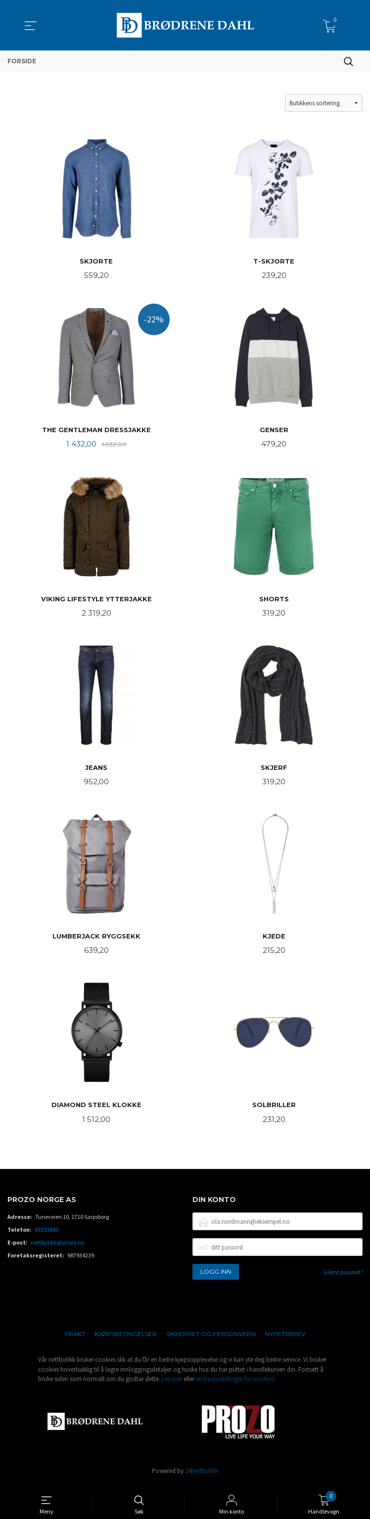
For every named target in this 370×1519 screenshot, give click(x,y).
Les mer (172, 1385)
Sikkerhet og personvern (211, 1339)
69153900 (46, 1235)
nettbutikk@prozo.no (57, 1248)
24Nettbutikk (201, 1476)
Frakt (75, 1339)
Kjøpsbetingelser (125, 1339)
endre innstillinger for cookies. (236, 1385)
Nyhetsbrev (285, 1339)
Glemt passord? (343, 1278)
